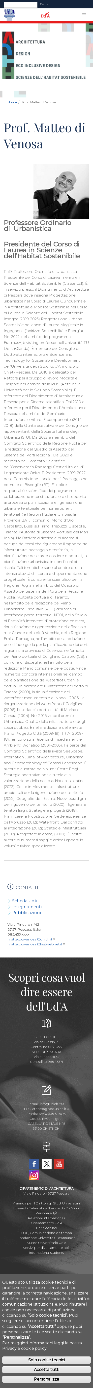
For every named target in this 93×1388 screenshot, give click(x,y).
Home (12, 102)
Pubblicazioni (26, 912)
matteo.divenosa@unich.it (31, 939)
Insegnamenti (27, 906)
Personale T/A (46, 1213)
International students (46, 1253)
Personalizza (46, 1379)
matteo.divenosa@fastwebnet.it (36, 944)
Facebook (34, 1164)
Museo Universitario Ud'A (46, 1243)
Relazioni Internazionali (46, 1218)
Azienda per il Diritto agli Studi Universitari (46, 1203)
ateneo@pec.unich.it (50, 1109)
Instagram (34, 1175)
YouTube (59, 1164)
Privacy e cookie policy (24, 1348)
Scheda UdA (24, 901)
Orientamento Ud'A (46, 1223)
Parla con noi (46, 1228)
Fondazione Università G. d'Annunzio (47, 1238)
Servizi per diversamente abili (46, 1248)
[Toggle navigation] (84, 4)
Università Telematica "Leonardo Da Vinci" (46, 1208)
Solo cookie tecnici (46, 1360)
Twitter (46, 1164)
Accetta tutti (46, 1369)
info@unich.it (52, 1104)
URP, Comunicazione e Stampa (46, 1233)
